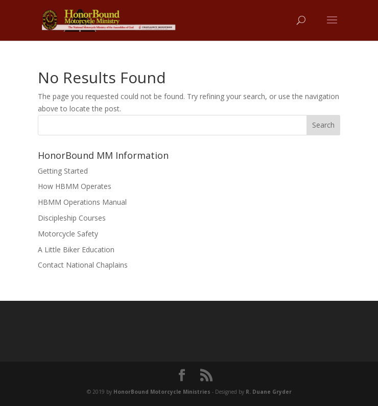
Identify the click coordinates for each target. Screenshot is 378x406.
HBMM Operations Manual (82, 202)
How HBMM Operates (74, 186)
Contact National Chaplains (83, 265)
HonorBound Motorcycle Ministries (161, 391)
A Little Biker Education (76, 249)
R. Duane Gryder (269, 391)
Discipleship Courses (72, 218)
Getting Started (63, 171)
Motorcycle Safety (68, 233)
